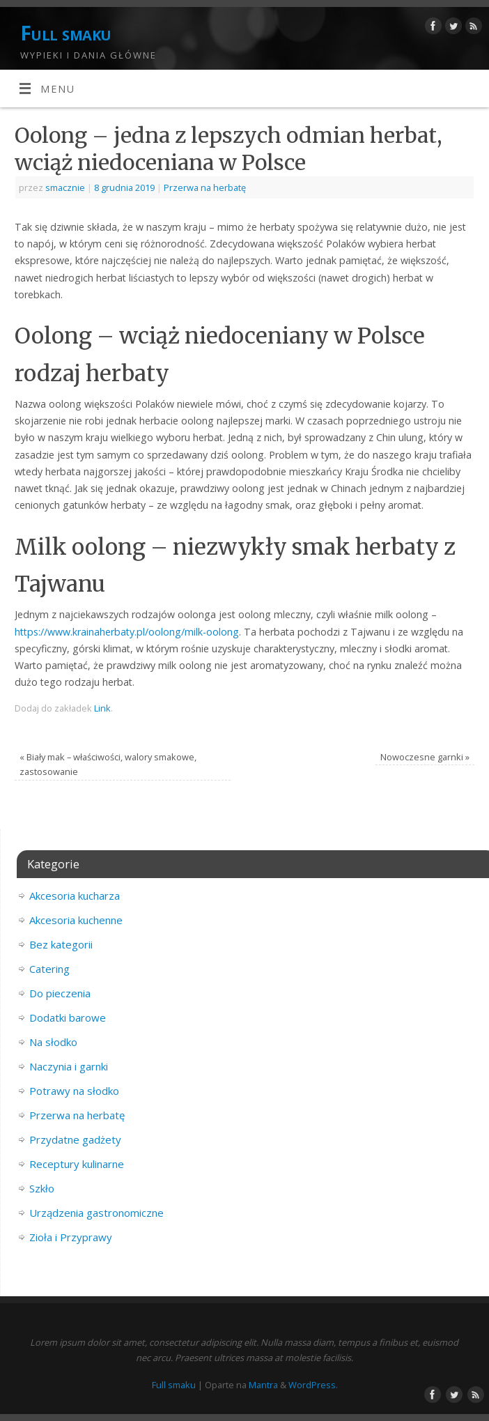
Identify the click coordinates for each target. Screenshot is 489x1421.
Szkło (41, 1188)
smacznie (65, 187)
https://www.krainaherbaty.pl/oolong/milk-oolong (127, 631)
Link (102, 708)
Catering (49, 969)
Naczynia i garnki (68, 1066)
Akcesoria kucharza (74, 895)
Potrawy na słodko (74, 1091)
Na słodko (53, 1042)
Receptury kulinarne (76, 1164)
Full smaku (65, 33)
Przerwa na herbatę (205, 187)
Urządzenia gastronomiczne (96, 1213)
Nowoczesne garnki (424, 757)
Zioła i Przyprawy (70, 1237)
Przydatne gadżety (75, 1139)
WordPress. (313, 1384)
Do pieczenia (60, 993)
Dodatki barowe (67, 1017)
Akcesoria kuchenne (76, 920)
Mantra (263, 1384)
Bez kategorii (61, 944)
